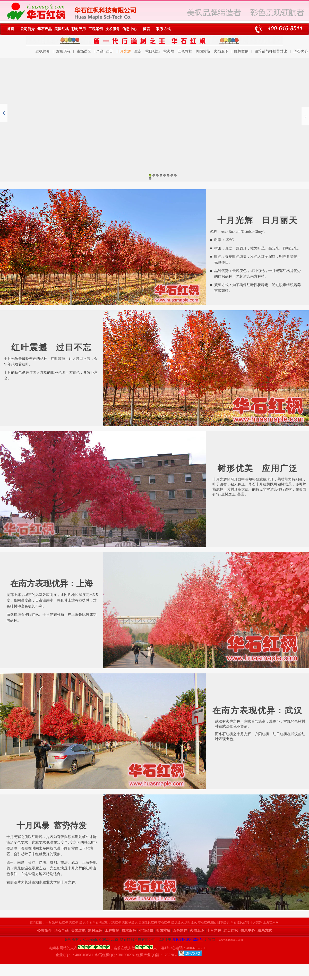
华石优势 (300, 51)
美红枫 (73, 922)
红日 (109, 51)
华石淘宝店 (100, 922)
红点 (138, 51)
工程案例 (95, 29)
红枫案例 (241, 51)
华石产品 (44, 29)
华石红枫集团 (207, 922)
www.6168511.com (231, 939)
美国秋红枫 (130, 922)
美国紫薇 (203, 51)
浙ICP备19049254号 (187, 939)
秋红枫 (63, 922)
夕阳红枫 (190, 922)
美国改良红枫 (148, 922)
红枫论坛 (85, 922)
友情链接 (36, 922)
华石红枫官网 (239, 922)
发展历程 (63, 51)
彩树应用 (78, 29)
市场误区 (84, 51)
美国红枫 (61, 29)
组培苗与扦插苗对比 (271, 51)
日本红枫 (223, 922)
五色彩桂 (185, 51)
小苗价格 (146, 930)
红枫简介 (43, 51)
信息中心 (129, 29)
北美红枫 (115, 922)
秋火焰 (168, 51)
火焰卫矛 (221, 51)
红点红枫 (177, 922)
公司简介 (27, 29)
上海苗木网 (271, 922)
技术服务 (112, 29)
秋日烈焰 (152, 51)
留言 (146, 29)
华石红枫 (164, 922)
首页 (10, 29)
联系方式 (163, 29)
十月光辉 (123, 51)
